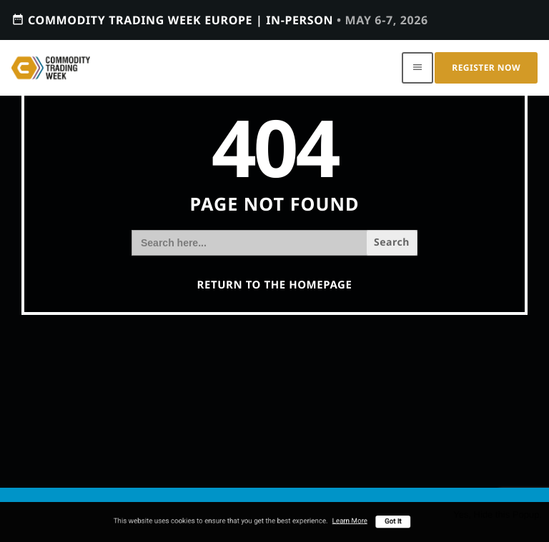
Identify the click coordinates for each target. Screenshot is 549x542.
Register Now (486, 67)
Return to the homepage (274, 285)
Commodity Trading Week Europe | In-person (219, 19)
